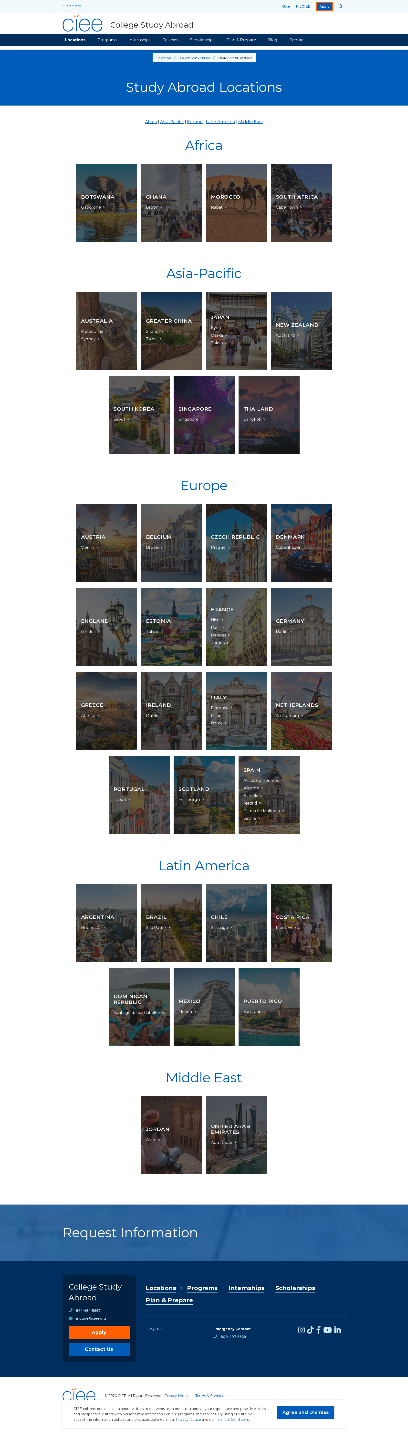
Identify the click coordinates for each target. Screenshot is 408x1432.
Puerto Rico (262, 1001)
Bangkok (252, 419)
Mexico (189, 1001)
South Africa (297, 197)
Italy (219, 697)
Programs (106, 40)
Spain (252, 770)
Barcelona (253, 796)
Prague (218, 547)
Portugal (129, 789)
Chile (219, 917)
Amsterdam (287, 716)
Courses (170, 40)
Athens (88, 716)
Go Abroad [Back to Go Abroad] (164, 58)
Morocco (226, 197)
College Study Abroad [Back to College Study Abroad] (195, 58)
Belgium (159, 537)
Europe (195, 121)
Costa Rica (293, 917)
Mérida (185, 1012)
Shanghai (155, 332)
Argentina (98, 917)
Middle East (250, 121)
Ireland (158, 705)
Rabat (217, 207)
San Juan (252, 1012)
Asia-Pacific (172, 121)
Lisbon (120, 800)
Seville (249, 818)
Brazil (156, 917)
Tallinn (152, 632)
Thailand (258, 409)
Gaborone (91, 207)
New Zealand (297, 325)
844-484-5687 (88, 1310)
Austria (93, 537)
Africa (151, 121)
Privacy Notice (188, 1419)
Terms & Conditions (232, 1419)
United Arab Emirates (230, 1129)
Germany (290, 621)
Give (286, 6)
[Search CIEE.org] (341, 6)
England (95, 621)
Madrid (250, 803)
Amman (153, 1140)
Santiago (219, 928)
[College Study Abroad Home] (128, 23)
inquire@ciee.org (91, 1318)
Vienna (87, 547)
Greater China (169, 321)
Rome (217, 723)
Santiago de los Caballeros (139, 1013)
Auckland (285, 335)
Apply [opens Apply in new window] (324, 6)
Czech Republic (235, 537)
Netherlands (297, 705)
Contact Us (99, 1349)
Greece (92, 705)
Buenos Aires (93, 928)
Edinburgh (189, 800)
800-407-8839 (233, 1337)
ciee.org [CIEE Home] (73, 6)
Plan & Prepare (241, 40)
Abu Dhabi (221, 1143)
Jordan (158, 1129)
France (222, 609)
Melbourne (92, 332)
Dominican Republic (131, 999)
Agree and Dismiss (305, 1412)
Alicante (251, 788)
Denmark (290, 537)
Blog (272, 40)
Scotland (193, 789)
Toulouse (220, 643)
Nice (215, 620)
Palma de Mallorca (261, 811)
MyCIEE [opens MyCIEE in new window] (303, 6)
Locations (75, 40)
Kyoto (216, 328)
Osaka (217, 335)
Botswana (98, 197)
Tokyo (217, 343)
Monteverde (288, 928)
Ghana (156, 197)
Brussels (154, 547)
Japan (220, 317)
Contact (297, 40)
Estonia (158, 621)
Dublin (152, 716)
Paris (215, 628)
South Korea (134, 409)
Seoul (119, 419)
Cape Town (287, 207)
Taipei (151, 339)
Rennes (218, 635)
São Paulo (156, 928)
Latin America (220, 121)
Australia (97, 321)
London (88, 632)
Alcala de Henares (261, 781)
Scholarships (202, 40)
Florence (220, 708)
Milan (216, 716)
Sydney (88, 339)
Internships (139, 40)
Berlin (282, 632)
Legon (152, 207)
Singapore (195, 409)
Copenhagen (289, 547)
